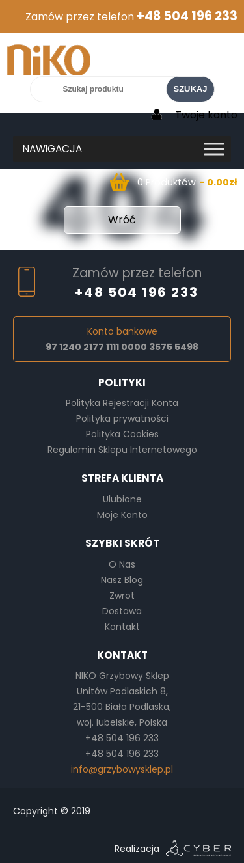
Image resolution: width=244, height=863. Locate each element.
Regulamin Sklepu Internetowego (122, 449)
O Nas (122, 564)
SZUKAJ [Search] (190, 89)
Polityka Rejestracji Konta (122, 402)
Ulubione (122, 499)
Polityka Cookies (122, 434)
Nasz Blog (122, 579)
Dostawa (122, 611)
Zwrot (122, 595)
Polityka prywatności (122, 418)
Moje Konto (122, 514)
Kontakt (122, 626)
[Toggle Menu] (214, 149)
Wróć (122, 219)
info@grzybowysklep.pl (122, 769)
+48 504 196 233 (187, 16)
